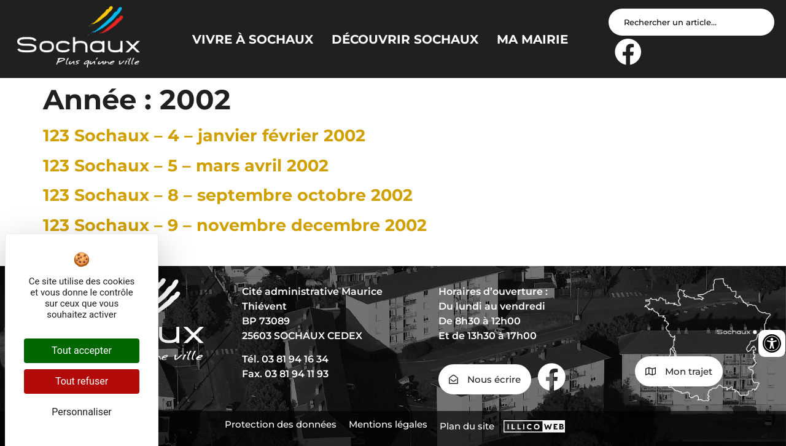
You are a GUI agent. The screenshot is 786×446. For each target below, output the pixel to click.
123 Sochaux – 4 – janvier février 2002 (204, 135)
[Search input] (691, 22)
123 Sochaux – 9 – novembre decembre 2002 (235, 225)
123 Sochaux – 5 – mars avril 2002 (186, 165)
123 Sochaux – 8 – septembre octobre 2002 (228, 195)
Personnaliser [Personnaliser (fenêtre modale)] (82, 412)
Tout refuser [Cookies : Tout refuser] (81, 381)
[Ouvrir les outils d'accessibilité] (771, 343)
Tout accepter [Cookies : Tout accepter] (82, 350)
